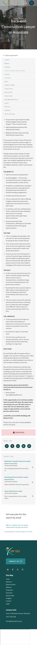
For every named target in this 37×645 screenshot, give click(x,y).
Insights (8, 598)
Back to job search (11, 55)
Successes (9, 593)
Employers (9, 590)
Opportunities (11, 584)
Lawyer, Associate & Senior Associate (14, 71)
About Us (9, 582)
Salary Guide (10, 596)
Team (8, 579)
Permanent (7, 78)
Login (8, 604)
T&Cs (30, 531)
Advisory (8, 587)
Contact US (14, 561)
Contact (8, 601)
